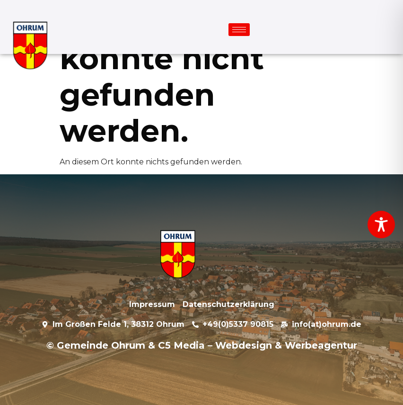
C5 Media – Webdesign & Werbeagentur (257, 345)
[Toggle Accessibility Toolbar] (381, 224)
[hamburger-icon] (239, 29)
